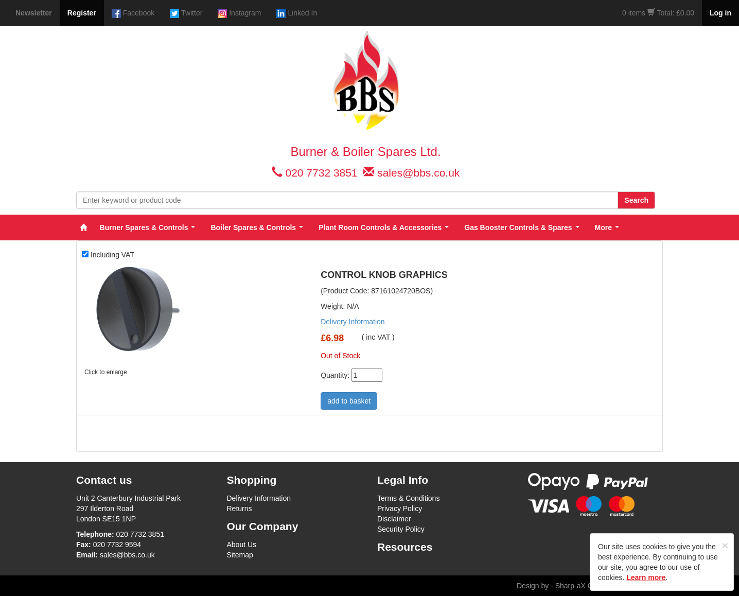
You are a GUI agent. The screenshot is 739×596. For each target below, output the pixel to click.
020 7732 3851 (321, 173)
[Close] (725, 545)
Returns (239, 508)
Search (636, 200)
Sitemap (240, 555)
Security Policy (401, 529)
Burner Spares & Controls (148, 227)
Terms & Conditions (408, 498)
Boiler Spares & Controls (256, 227)
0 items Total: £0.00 (658, 13)
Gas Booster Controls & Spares (521, 227)
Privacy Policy (399, 508)
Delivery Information (353, 322)
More (607, 227)
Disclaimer (394, 519)
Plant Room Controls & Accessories (384, 227)
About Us (242, 544)
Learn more (645, 577)
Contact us (104, 480)
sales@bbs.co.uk (418, 173)
